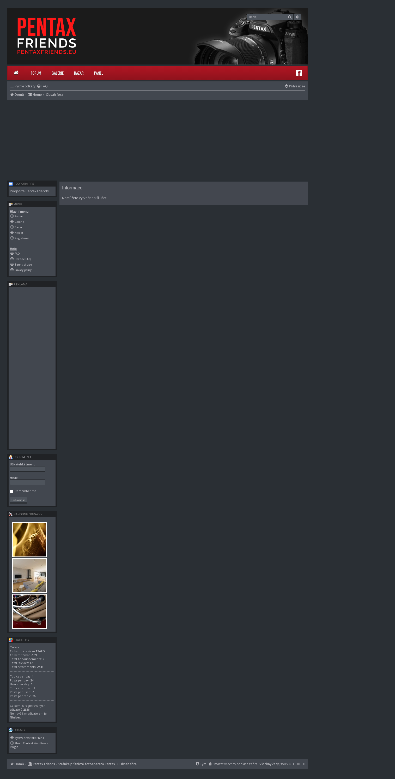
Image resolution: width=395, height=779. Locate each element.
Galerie (58, 73)
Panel (98, 73)
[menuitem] (42, 86)
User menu (20, 457)
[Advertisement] (157, 138)
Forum (36, 73)
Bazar (79, 73)
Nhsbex (15, 717)
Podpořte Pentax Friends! (29, 191)
